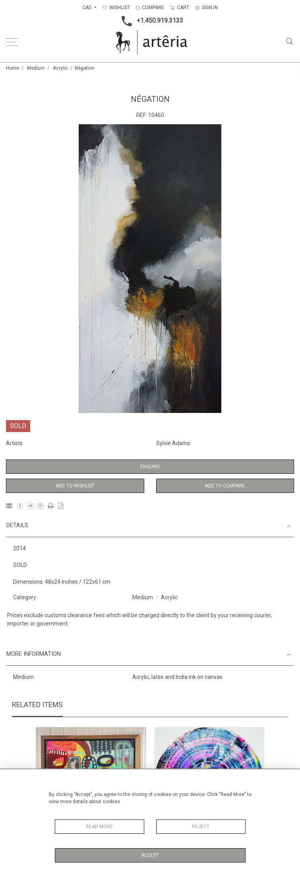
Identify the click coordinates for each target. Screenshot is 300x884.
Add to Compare (225, 486)
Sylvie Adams (173, 443)
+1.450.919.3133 (150, 21)
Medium (36, 68)
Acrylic (60, 68)
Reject (200, 826)
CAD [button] (87, 7)
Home (12, 68)
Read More (99, 826)
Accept (150, 855)
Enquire (150, 466)
